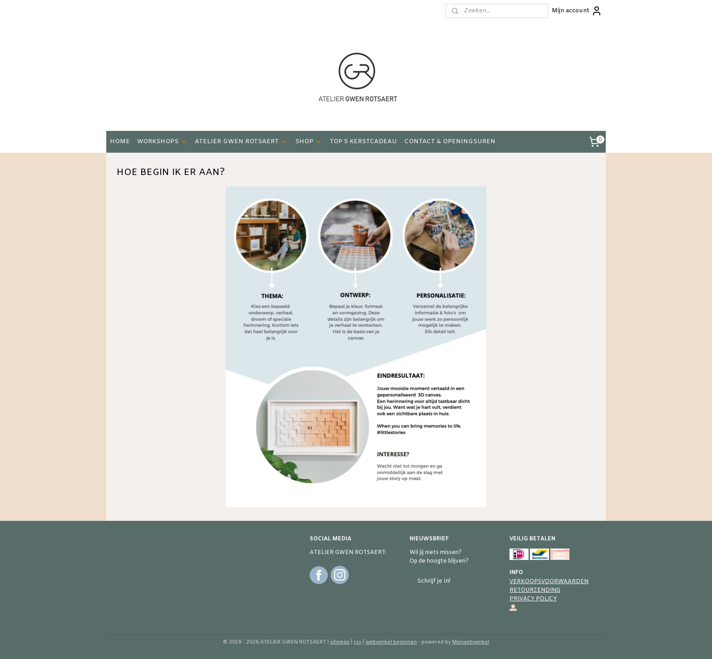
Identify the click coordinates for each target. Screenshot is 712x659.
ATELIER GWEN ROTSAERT (241, 141)
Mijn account (577, 10)
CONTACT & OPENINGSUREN (449, 141)
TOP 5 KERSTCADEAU (363, 141)
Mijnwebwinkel (470, 642)
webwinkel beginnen (391, 642)
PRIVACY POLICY (533, 599)
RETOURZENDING (534, 590)
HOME (120, 141)
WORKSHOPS (162, 141)
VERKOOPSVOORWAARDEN (548, 581)
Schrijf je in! (433, 581)
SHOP (308, 141)
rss (357, 642)
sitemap (340, 642)
